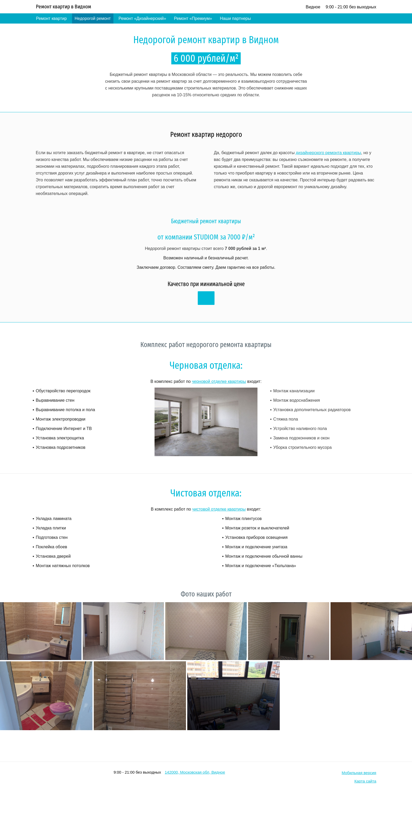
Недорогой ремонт (93, 18)
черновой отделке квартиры (219, 381)
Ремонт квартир (51, 18)
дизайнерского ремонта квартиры (328, 152)
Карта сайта (365, 781)
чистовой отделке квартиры (219, 509)
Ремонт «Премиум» (193, 18)
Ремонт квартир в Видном (63, 6)
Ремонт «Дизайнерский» (142, 18)
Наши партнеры (235, 18)
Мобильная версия (359, 772)
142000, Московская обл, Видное (195, 772)
